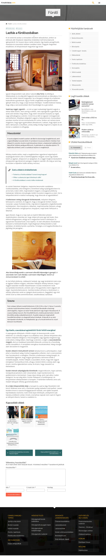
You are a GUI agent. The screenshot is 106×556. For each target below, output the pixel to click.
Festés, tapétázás (78, 54)
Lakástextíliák (60, 529)
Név (8, 488)
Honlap (50, 488)
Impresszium (83, 551)
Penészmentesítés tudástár (85, 523)
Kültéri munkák (77, 65)
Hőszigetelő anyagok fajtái (41, 525)
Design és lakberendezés (62, 517)
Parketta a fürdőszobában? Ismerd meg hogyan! (30, 175)
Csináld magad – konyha (80, 47)
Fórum (89, 136)
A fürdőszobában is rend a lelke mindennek (28, 180)
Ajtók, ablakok (77, 33)
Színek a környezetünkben (64, 532)
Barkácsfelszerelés (78, 37)
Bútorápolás (76, 44)
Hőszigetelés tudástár (39, 535)
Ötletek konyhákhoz (62, 522)
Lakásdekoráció (60, 525)
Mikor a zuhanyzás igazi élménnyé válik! (27, 178)
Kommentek (76, 136)
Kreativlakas (8, 2)
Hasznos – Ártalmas (86, 528)
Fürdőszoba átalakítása (80, 58)
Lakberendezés (77, 68)
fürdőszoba (10, 29)
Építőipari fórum (84, 543)
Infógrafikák (14, 540)
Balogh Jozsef (73, 151)
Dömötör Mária (73, 142)
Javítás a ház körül (14, 522)
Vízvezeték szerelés (79, 78)
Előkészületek (77, 51)
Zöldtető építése (85, 535)
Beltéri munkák (77, 40)
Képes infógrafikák (14, 544)
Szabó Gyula (72, 161)
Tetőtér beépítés (78, 71)
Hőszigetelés (37, 516)
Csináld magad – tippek (15, 517)
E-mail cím (31, 488)
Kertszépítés (76, 61)
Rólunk (82, 547)
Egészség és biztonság (84, 517)
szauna (20, 29)
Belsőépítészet (60, 536)
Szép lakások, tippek (62, 540)
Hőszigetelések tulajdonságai (37, 530)
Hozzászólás (11, 468)
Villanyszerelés (77, 75)
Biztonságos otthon (86, 531)
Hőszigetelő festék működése (38, 521)
